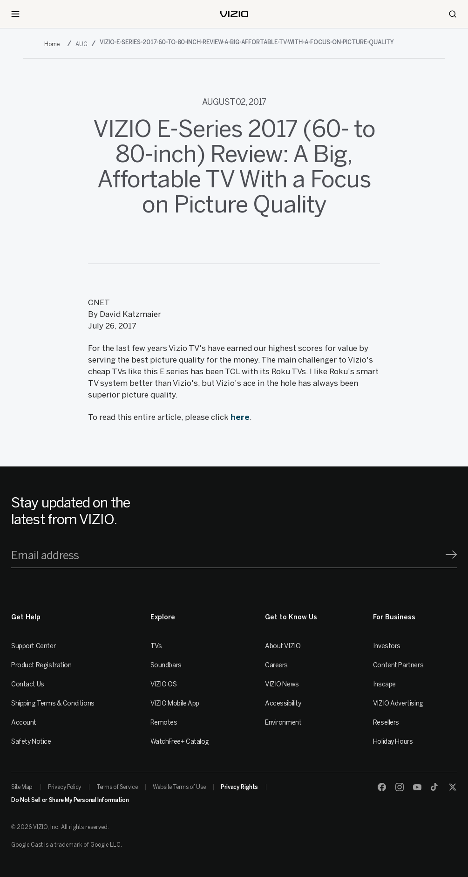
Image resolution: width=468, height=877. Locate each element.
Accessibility (283, 703)
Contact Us (27, 684)
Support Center (33, 646)
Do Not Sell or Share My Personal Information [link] (70, 800)
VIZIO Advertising (398, 703)
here (240, 417)
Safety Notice (31, 742)
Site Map (22, 787)
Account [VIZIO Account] (23, 722)
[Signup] (451, 554)
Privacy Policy (64, 787)
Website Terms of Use (179, 787)
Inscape (384, 684)
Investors (386, 646)
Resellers (386, 722)
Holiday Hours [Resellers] (393, 742)
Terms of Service (116, 787)
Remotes (163, 722)
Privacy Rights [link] (239, 787)
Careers (276, 665)
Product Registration (41, 665)
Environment (283, 722)
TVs (156, 646)
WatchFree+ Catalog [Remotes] (179, 742)
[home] (234, 14)
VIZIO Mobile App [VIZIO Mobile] (174, 703)
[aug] (82, 44)
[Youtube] (417, 787)
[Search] (453, 14)
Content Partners (398, 665)
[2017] (53, 44)
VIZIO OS (163, 684)
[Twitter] (452, 787)
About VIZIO (282, 646)
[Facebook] (382, 787)
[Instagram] (399, 787)
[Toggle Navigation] (15, 14)
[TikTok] (435, 787)
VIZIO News (282, 684)
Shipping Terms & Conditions (53, 703)
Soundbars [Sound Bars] (166, 665)
